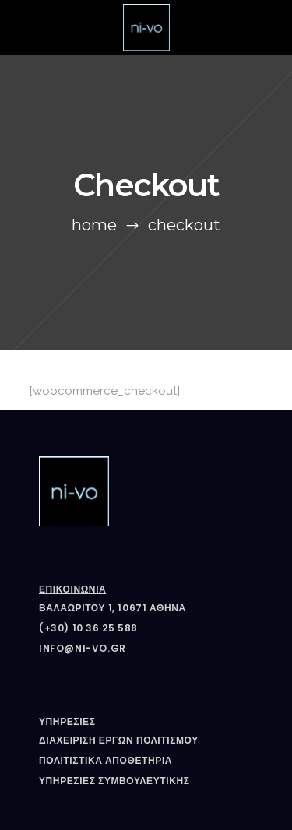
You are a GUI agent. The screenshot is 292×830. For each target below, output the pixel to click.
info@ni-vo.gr (82, 648)
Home (94, 225)
